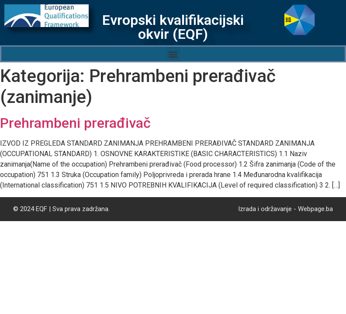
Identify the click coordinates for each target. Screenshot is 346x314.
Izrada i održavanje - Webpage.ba (285, 209)
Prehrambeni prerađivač (75, 123)
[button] (173, 54)
